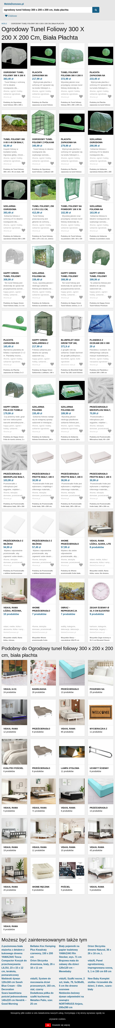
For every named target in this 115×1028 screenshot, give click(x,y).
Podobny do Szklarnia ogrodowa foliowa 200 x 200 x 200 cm (101, 171)
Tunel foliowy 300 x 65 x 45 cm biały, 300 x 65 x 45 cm (14, 142)
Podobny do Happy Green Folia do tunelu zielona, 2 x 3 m (13, 439)
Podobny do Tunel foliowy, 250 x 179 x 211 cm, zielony (42, 237)
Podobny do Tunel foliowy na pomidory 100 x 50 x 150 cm (71, 238)
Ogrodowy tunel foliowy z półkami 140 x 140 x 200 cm (43, 142)
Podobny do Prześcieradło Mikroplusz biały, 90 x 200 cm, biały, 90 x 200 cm (100, 439)
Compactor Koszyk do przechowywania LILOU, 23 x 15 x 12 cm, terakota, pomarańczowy (14, 967)
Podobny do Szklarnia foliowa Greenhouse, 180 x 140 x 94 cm (42, 439)
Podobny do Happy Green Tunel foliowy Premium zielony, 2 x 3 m (100, 305)
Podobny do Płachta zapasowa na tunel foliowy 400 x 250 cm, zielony (71, 171)
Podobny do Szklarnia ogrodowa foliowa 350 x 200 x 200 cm (14, 238)
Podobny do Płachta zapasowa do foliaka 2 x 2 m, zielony (13, 372)
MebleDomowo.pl (14, 4)
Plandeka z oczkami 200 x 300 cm (100, 343)
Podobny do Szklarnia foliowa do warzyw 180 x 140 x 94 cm (70, 439)
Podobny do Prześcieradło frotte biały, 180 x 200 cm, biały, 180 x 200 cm (42, 506)
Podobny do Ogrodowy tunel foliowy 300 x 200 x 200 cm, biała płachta (13, 104)
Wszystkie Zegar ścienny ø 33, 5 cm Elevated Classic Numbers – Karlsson (100, 640)
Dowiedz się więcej (61, 1025)
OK (48, 1025)
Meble (4, 23)
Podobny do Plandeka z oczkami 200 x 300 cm (99, 371)
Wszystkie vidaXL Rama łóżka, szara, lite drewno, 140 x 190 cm (99, 573)
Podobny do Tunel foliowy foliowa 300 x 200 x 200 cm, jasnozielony (71, 104)
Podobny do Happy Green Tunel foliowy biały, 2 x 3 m (13, 304)
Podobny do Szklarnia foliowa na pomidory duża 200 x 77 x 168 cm (42, 305)
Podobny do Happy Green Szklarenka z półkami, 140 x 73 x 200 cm (43, 372)
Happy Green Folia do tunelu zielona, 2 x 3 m (12, 410)
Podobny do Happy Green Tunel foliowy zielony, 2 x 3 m (71, 305)
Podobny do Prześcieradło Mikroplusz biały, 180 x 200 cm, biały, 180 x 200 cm (13, 506)
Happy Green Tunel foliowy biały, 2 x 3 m (12, 276)
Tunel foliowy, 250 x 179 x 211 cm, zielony (43, 209)
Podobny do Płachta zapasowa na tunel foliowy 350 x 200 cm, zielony (100, 104)
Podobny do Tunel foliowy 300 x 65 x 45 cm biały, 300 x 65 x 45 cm (13, 171)
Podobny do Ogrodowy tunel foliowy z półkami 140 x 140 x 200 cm (42, 171)
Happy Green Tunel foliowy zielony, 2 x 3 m (69, 276)
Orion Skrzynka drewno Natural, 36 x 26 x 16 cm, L (99, 950)
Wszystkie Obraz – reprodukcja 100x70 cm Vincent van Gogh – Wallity (71, 640)
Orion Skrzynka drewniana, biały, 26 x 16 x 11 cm (42, 964)
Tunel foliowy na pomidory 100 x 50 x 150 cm (71, 209)
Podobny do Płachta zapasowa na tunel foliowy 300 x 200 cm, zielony (42, 104)
